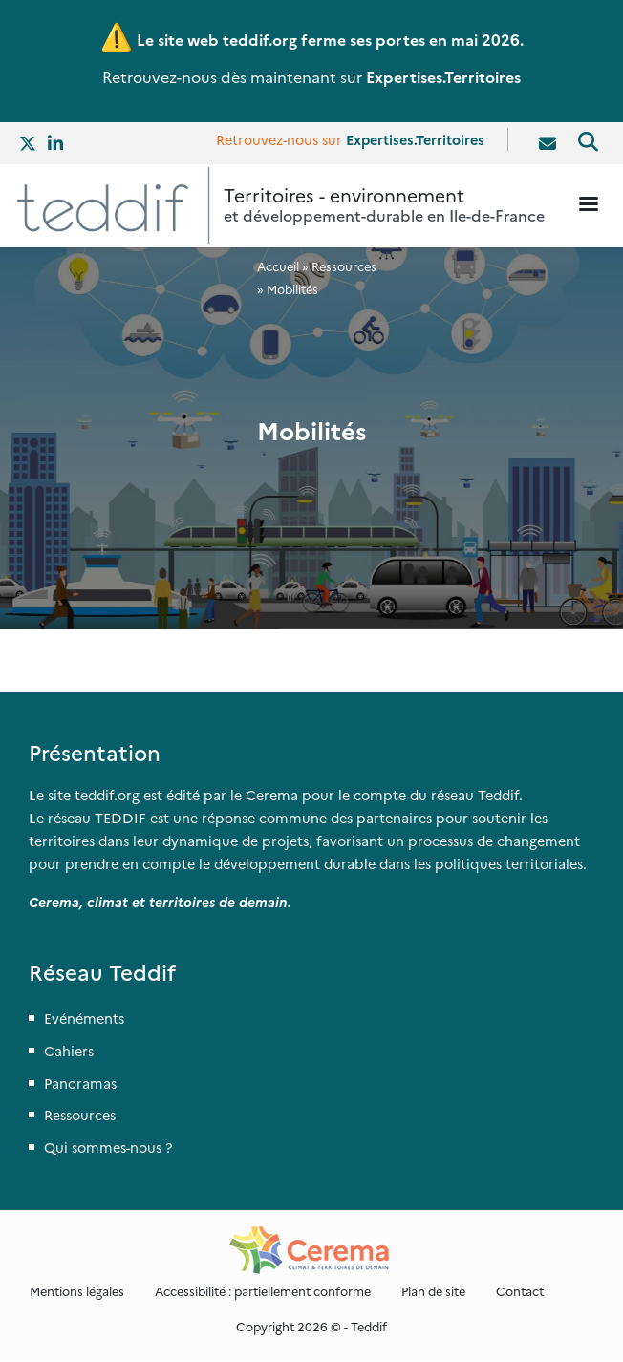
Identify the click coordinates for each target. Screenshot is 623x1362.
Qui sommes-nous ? (108, 1147)
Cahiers (69, 1050)
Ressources (344, 266)
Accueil (278, 266)
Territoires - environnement (344, 194)
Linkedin (57, 143)
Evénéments (84, 1018)
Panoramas (80, 1083)
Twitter (28, 143)
